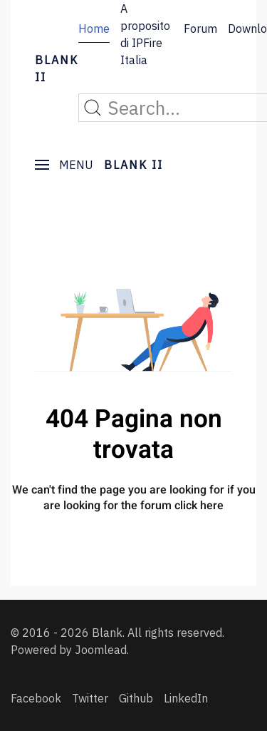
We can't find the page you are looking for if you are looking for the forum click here (134, 497)
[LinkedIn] (186, 698)
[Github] (136, 698)
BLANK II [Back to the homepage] (56, 68)
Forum (200, 28)
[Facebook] (36, 698)
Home (94, 28)
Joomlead (101, 650)
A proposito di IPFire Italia (145, 34)
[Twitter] (90, 698)
